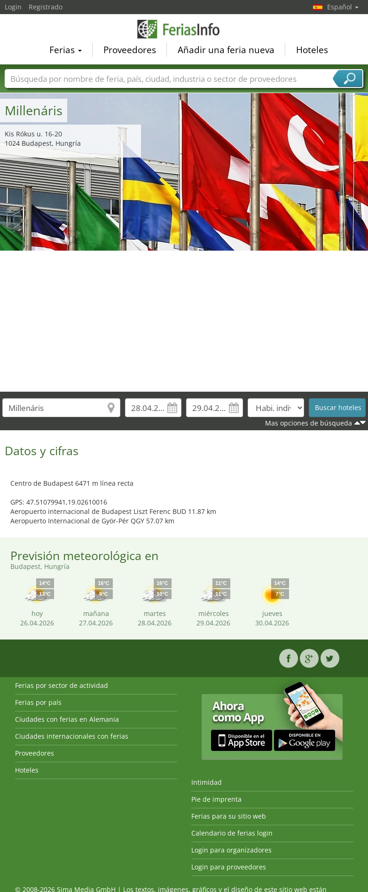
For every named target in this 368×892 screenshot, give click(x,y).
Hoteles (312, 51)
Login (13, 6)
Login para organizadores (231, 849)
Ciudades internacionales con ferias (71, 736)
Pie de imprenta (216, 799)
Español (343, 6)
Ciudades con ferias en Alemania (67, 719)
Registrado (46, 6)
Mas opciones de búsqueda (308, 422)
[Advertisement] (184, 321)
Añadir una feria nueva (226, 51)
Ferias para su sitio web (228, 816)
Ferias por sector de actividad (61, 685)
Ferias (65, 51)
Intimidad (206, 782)
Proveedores (129, 51)
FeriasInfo (184, 30)
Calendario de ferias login (232, 833)
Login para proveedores (228, 866)
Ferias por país (38, 702)
